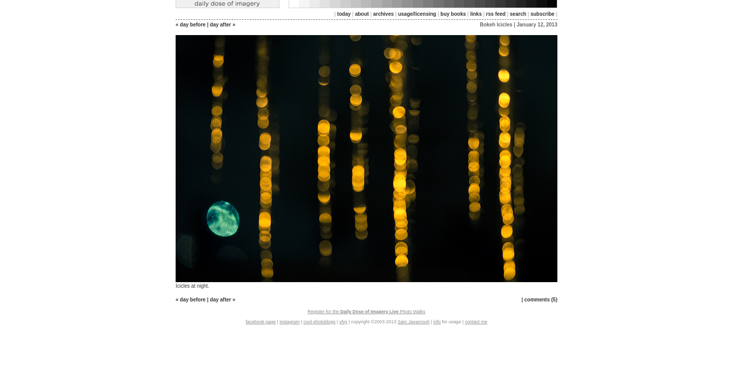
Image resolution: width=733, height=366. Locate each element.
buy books (453, 14)
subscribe (542, 14)
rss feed (495, 14)
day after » (222, 24)
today (344, 14)
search (518, 14)
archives (383, 14)
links (476, 14)
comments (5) (540, 299)
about (362, 14)
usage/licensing (417, 14)
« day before (191, 24)
